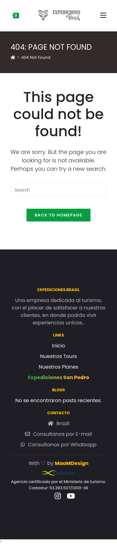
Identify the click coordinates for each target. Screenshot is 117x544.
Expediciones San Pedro (58, 377)
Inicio (58, 345)
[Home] (13, 57)
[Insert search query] (59, 190)
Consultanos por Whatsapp (62, 444)
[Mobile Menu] (103, 15)
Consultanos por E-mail (62, 434)
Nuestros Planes (58, 366)
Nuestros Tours (58, 356)
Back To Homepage (58, 215)
